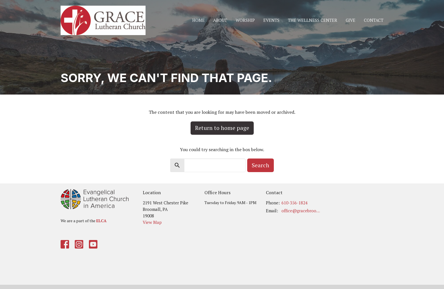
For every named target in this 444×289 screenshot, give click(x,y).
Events (271, 20)
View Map (152, 222)
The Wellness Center (312, 20)
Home (198, 20)
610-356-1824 (294, 202)
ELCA (101, 220)
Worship (245, 20)
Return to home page (222, 128)
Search (260, 165)
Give (350, 20)
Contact (373, 20)
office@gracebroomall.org (301, 210)
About (220, 20)
